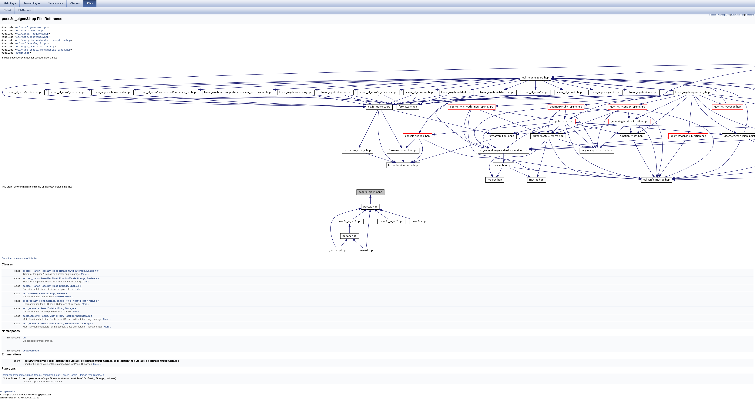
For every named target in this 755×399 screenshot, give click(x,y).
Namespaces (724, 15)
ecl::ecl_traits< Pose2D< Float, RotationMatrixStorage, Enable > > (61, 278)
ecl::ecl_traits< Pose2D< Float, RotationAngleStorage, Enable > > (61, 270)
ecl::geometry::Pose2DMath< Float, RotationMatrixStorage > (58, 323)
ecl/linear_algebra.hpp (32, 34)
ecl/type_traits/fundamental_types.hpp (43, 50)
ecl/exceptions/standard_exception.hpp (43, 40)
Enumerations (737, 15)
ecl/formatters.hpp (29, 30)
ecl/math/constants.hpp (32, 37)
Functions (749, 15)
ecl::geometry (31, 350)
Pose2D (59, 296)
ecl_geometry (7, 391)
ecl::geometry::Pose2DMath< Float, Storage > (49, 308)
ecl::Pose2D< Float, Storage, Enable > (45, 293)
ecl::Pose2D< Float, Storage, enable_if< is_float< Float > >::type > (61, 300)
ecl (24, 337)
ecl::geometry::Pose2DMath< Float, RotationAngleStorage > (58, 315)
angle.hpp (22, 53)
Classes (712, 15)
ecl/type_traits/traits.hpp (35, 46)
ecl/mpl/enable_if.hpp (31, 43)
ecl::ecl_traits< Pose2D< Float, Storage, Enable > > (52, 285)
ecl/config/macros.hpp (31, 27)
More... (85, 274)
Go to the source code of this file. (19, 258)
